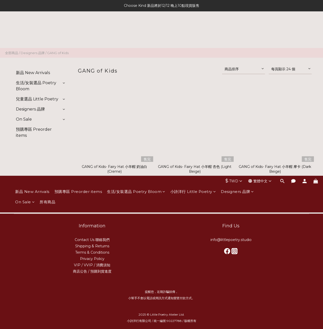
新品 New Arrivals (32, 27)
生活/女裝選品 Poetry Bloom (136, 27)
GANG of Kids (58, 53)
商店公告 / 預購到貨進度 (92, 271)
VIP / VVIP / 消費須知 (92, 265)
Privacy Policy (92, 258)
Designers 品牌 (237, 27)
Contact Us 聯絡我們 (92, 239)
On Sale (25, 37)
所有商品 (47, 37)
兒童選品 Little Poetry (37, 99)
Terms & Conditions (92, 252)
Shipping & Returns (92, 246)
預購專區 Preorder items (78, 27)
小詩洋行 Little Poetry (193, 27)
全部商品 (11, 53)
